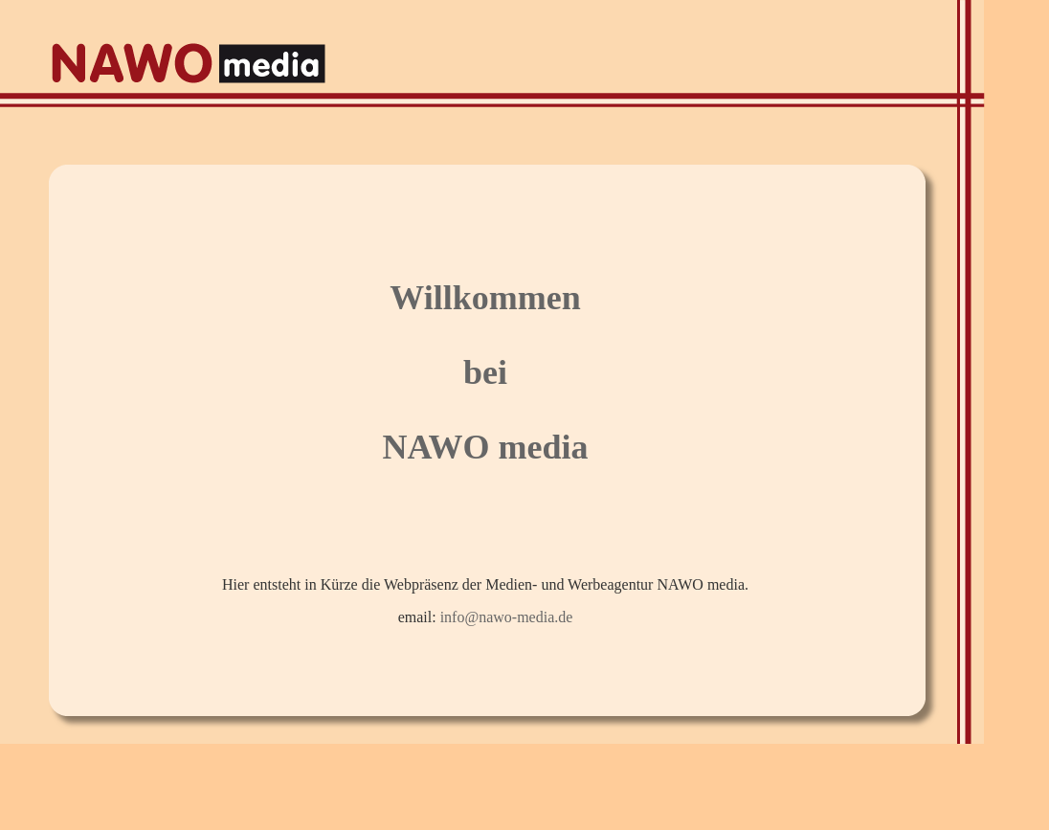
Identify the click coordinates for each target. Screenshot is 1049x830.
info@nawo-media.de (506, 617)
